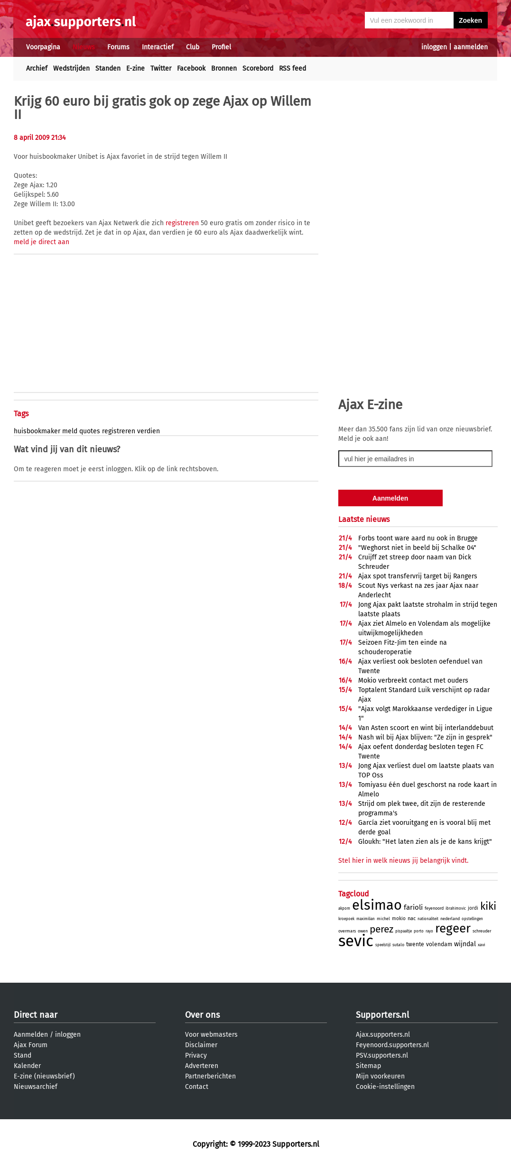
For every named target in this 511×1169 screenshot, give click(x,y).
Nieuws (84, 47)
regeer (453, 928)
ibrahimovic (456, 908)
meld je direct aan (41, 242)
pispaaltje (403, 931)
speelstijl (382, 945)
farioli (413, 907)
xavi (481, 944)
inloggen (434, 47)
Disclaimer (201, 1045)
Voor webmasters (211, 1035)
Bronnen (224, 68)
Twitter (160, 68)
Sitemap (368, 1066)
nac (412, 918)
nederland (450, 918)
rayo (429, 931)
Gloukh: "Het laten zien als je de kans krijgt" (425, 842)
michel (383, 918)
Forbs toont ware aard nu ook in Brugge (418, 538)
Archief (36, 68)
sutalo (398, 944)
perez (381, 929)
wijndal (465, 944)
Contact (196, 1087)
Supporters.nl (382, 1015)
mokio (399, 919)
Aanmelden (31, 1035)
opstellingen (472, 919)
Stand (22, 1055)
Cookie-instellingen (385, 1087)
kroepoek (346, 919)
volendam (439, 944)
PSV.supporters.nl (382, 1055)
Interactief (158, 47)
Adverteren (201, 1066)
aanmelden (471, 47)
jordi (473, 908)
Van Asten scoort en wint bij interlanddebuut (425, 728)
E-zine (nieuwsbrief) (44, 1076)
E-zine (135, 68)
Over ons (202, 1015)
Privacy (196, 1055)
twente (415, 944)
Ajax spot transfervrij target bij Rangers (417, 576)
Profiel (221, 47)
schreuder (482, 931)
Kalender (27, 1066)
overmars (347, 931)
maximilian (365, 919)
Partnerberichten (210, 1076)
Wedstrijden (71, 68)
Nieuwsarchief (35, 1087)
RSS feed (292, 68)
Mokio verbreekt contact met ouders (413, 680)
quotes (89, 431)
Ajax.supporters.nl (383, 1035)
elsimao (377, 905)
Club (192, 47)
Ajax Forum (30, 1045)
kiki (488, 906)
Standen (108, 68)
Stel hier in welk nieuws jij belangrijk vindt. (403, 861)
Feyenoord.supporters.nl (392, 1045)
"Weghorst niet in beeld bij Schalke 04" (417, 548)
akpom (344, 908)
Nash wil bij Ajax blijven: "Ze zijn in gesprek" (425, 737)
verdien (148, 431)
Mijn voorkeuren (380, 1076)
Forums (118, 47)
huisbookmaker (37, 431)
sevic (355, 941)
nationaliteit (428, 919)
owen (363, 931)
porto (419, 931)
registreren (182, 223)
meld (69, 431)
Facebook (191, 68)
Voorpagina (43, 47)
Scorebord (257, 68)
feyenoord (434, 908)
